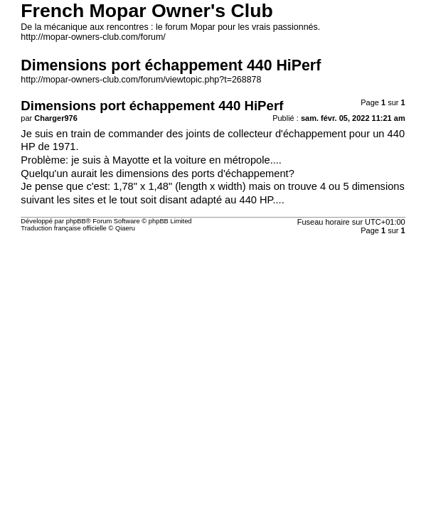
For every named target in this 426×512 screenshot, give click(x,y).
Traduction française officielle (64, 228)
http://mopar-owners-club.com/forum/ (93, 37)
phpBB (76, 221)
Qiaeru (125, 228)
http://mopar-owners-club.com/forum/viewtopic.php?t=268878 (141, 80)
